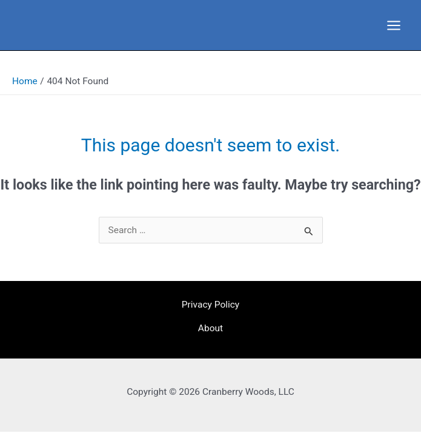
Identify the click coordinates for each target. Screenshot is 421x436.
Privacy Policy (210, 304)
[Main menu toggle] (394, 25)
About (210, 328)
